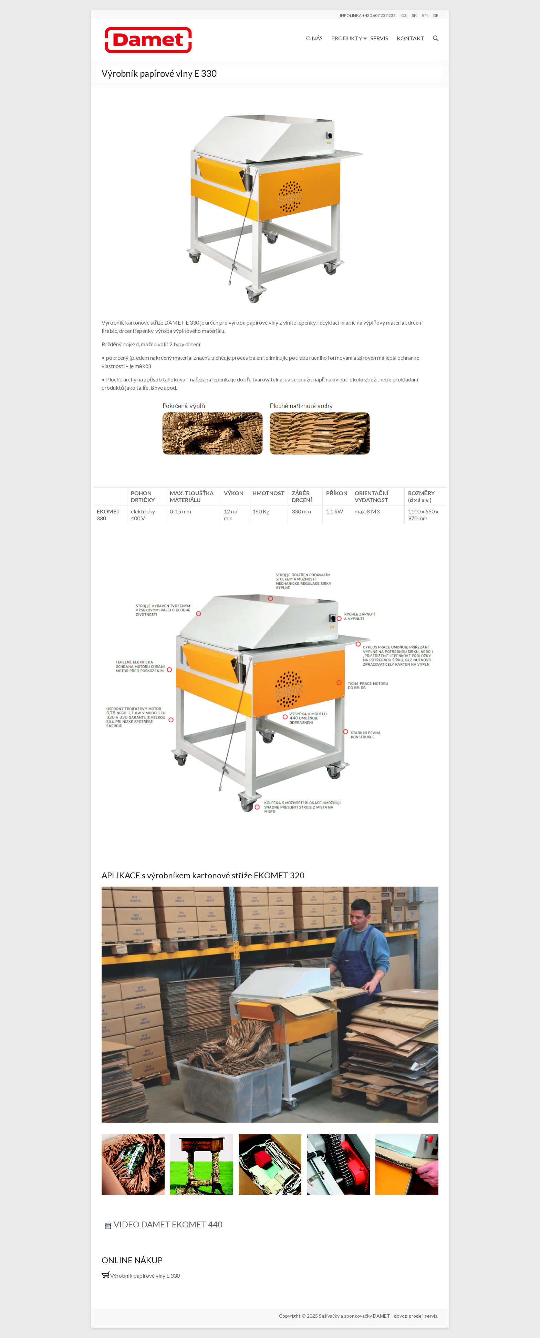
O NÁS (314, 38)
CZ (403, 15)
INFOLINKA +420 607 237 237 (368, 15)
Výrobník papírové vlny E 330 (141, 1275)
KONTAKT (410, 38)
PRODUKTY (346, 38)
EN (425, 15)
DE (435, 15)
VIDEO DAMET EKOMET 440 (168, 1224)
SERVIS (379, 38)
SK (414, 15)
